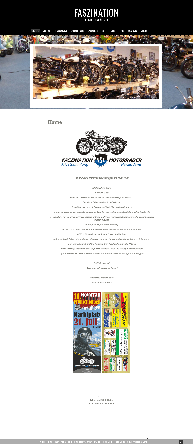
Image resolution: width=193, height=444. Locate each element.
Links (144, 30)
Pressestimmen (129, 30)
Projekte (93, 30)
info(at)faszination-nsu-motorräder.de (101, 403)
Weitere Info (78, 30)
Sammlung (61, 30)
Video (114, 30)
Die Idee (47, 30)
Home (35, 31)
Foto (104, 30)
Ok (181, 442)
